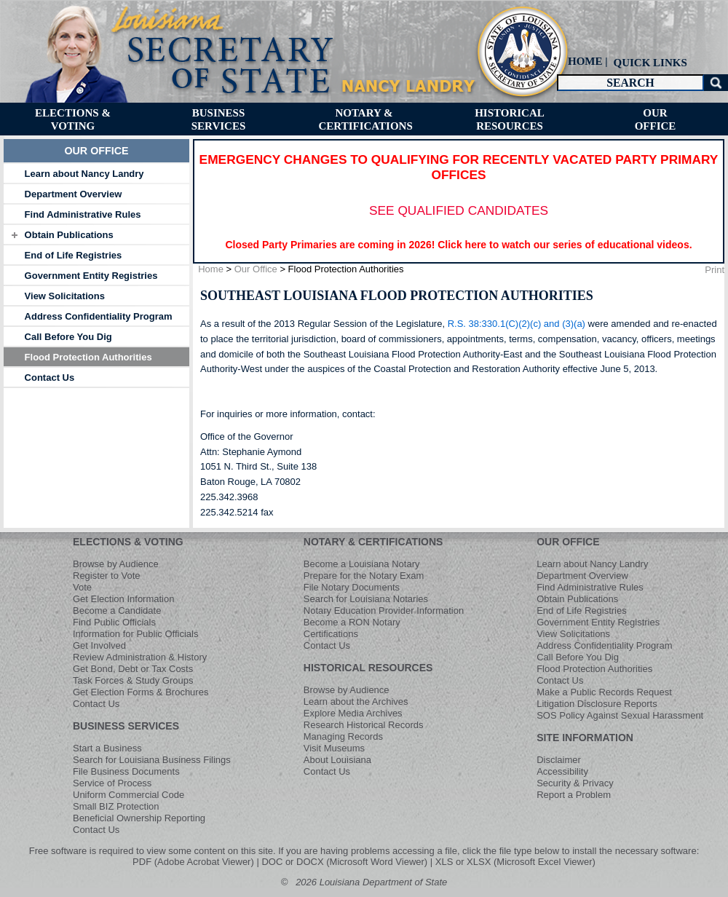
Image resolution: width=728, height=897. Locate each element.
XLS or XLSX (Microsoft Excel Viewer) (515, 861)
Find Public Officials (114, 622)
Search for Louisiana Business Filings (152, 759)
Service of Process (112, 783)
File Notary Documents (352, 587)
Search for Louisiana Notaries (366, 598)
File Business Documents (126, 771)
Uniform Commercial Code (128, 794)
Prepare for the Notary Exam (364, 575)
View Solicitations (65, 296)
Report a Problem (574, 794)
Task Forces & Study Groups (133, 680)
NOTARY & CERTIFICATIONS (373, 542)
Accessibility (562, 771)
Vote (82, 587)
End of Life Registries (73, 255)
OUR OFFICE (568, 542)
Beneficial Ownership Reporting (139, 818)
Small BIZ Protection (116, 806)
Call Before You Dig (68, 336)
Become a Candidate (117, 610)
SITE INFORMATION (585, 737)
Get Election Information (123, 598)
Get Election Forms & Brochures (140, 692)
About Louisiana (337, 759)
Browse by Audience (116, 563)
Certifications (331, 633)
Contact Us (50, 377)
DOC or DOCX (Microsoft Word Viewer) (344, 861)
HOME (585, 61)
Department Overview (73, 194)
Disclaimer (559, 759)
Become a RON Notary (352, 622)
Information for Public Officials (135, 633)
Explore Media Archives (353, 713)
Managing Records (343, 736)
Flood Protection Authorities (88, 357)
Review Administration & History (140, 657)
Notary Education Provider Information (384, 610)
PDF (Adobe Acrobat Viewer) (193, 861)
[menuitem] (649, 62)
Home (210, 269)
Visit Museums (334, 748)
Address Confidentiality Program (99, 316)
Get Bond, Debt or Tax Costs (133, 668)
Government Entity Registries (91, 275)
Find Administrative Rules (83, 214)
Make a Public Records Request (604, 692)
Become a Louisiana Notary (362, 563)
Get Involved (99, 645)
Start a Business (107, 748)
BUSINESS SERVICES (126, 726)
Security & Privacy (575, 783)
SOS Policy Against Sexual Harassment (620, 715)
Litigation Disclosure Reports (597, 703)
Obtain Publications (69, 234)
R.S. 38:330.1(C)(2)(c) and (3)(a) (516, 323)
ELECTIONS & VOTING (128, 542)
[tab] (96, 173)
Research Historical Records (364, 724)
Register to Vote (107, 575)
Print (714, 269)
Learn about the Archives (356, 701)
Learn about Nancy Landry (84, 173)
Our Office (255, 269)
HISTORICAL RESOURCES (368, 667)
